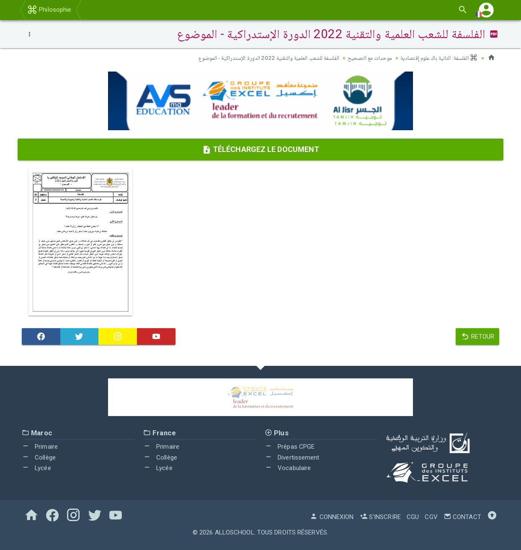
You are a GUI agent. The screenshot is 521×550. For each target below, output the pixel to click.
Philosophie (49, 9)
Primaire (40, 446)
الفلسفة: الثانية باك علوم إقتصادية (438, 57)
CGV (431, 517)
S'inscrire (380, 517)
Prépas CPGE (290, 446)
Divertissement (292, 457)
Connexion (331, 517)
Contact (462, 517)
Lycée (36, 468)
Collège (39, 457)
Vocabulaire (288, 468)
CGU (413, 517)
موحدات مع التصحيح (366, 57)
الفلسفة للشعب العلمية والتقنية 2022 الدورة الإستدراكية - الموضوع (263, 57)
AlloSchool (234, 532)
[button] (486, 10)
